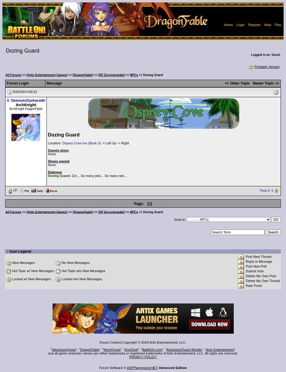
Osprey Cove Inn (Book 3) (81, 143)
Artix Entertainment (220, 349)
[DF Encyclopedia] (111, 75)
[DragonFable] (83, 75)
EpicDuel (131, 349)
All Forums (13, 75)
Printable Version (264, 67)
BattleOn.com (152, 349)
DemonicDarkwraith (28, 100)
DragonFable (89, 349)
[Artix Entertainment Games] (47, 75)
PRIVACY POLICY (143, 357)
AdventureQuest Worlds (184, 349)
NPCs (134, 75)
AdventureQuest (64, 349)
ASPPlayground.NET (142, 368)
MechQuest (112, 349)
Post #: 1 (266, 190)
